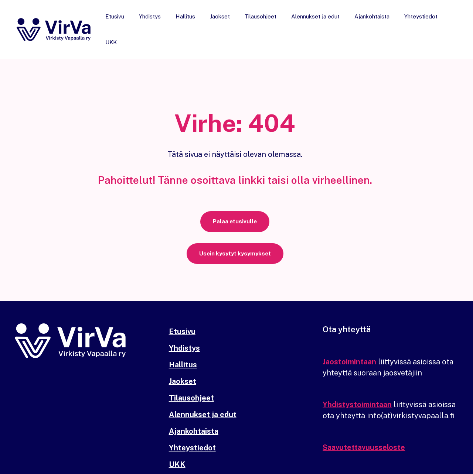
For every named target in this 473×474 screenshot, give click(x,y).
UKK (445, 22)
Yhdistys (163, 22)
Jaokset (225, 22)
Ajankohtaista (366, 22)
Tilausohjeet (262, 22)
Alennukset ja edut (313, 22)
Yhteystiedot (411, 22)
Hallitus (194, 22)
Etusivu (131, 22)
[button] (234, 208)
